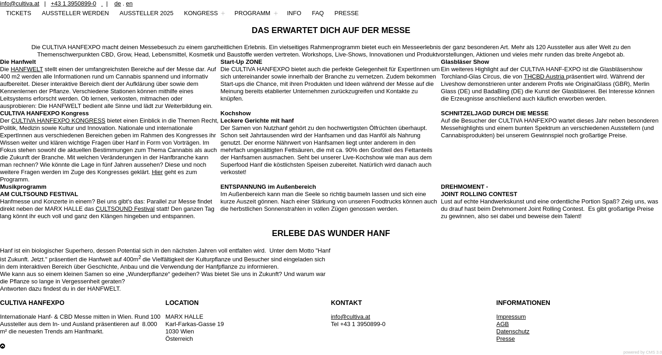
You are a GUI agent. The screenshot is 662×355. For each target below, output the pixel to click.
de (117, 3)
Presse (505, 338)
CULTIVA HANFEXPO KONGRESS (58, 120)
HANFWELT (27, 69)
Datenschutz (513, 331)
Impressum (511, 316)
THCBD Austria (545, 76)
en (129, 3)
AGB (502, 324)
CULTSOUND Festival (125, 208)
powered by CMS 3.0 (642, 352)
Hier (157, 172)
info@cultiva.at (19, 3)
